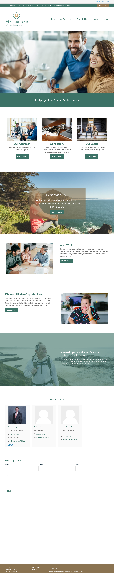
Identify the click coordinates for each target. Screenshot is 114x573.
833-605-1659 (40, 434)
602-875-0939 (13, 571)
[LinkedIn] (9, 444)
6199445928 (67, 436)
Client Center (103, 5)
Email (42, 464)
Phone (77, 464)
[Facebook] (11, 444)
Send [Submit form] (9, 491)
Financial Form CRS (55, 568)
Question (8, 475)
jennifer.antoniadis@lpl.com (70, 439)
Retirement (34, 569)
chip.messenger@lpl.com (62, 5)
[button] (53, 19)
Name (7, 464)
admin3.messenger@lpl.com (44, 437)
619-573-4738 (46, 5)
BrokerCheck (80, 571)
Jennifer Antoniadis (67, 427)
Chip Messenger (13, 427)
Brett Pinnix (38, 427)
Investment (34, 571)
